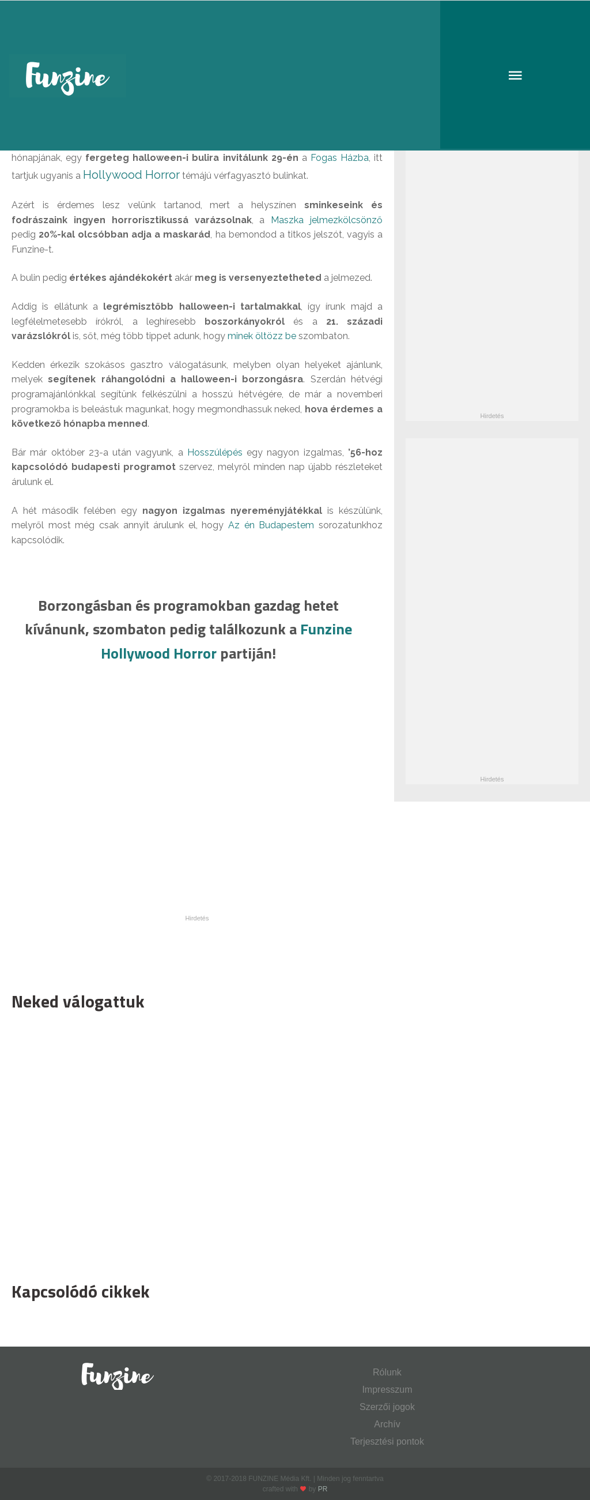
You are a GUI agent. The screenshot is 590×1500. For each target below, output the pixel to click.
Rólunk (387, 1372)
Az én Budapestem (271, 525)
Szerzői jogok (387, 1407)
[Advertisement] (191, 1143)
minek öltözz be (262, 335)
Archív (387, 1424)
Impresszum (387, 1389)
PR (323, 1489)
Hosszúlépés (215, 452)
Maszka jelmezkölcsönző (327, 220)
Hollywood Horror (131, 175)
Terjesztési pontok (387, 1441)
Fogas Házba (340, 157)
